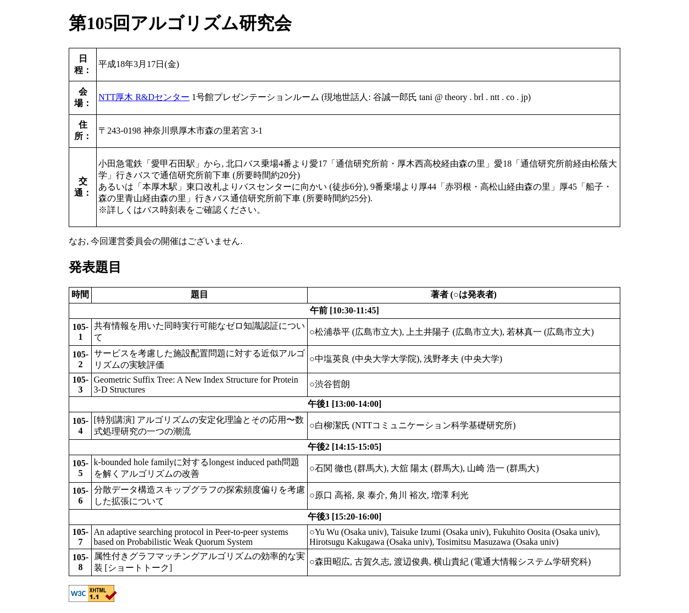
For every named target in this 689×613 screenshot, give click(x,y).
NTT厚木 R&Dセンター (144, 97)
